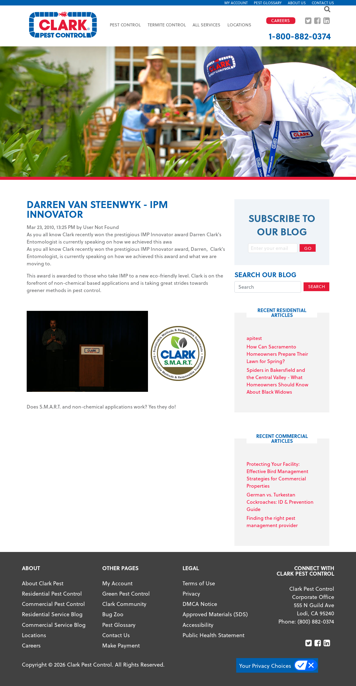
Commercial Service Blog (54, 624)
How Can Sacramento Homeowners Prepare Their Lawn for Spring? (277, 354)
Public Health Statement (213, 635)
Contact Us (323, 2)
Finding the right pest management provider (272, 521)
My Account (236, 2)
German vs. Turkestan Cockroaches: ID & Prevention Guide (280, 502)
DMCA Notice (200, 604)
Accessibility (198, 624)
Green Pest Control (126, 593)
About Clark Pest (42, 583)
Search (316, 286)
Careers (31, 645)
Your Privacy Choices (265, 665)
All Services (206, 25)
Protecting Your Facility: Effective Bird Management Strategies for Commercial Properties (277, 474)
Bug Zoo (112, 614)
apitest (254, 338)
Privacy (191, 593)
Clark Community (124, 604)
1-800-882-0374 (300, 35)
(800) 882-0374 (315, 621)
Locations (239, 25)
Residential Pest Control (52, 593)
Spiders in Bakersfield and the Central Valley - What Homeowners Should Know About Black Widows (277, 380)
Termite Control (167, 25)
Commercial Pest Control (53, 604)
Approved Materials (207, 614)
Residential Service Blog (52, 614)
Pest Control (125, 25)
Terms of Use (199, 583)
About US (297, 2)
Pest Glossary (268, 2)
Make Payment (121, 645)
